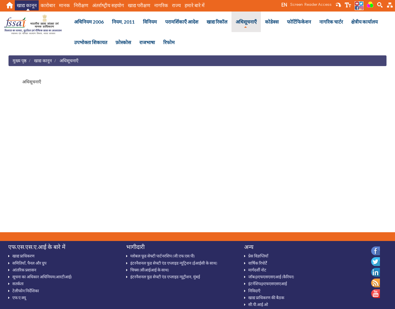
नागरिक (161, 5)
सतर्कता (18, 283)
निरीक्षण (81, 5)
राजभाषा (147, 42)
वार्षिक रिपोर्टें (257, 263)
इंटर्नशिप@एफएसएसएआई (267, 283)
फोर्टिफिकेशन (299, 22)
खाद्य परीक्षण (139, 5)
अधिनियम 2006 (89, 22)
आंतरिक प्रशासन (24, 270)
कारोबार (48, 5)
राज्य (176, 5)
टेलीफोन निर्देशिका (25, 290)
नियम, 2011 (123, 22)
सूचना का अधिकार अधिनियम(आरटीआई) (42, 276)
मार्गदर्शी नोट (257, 270)
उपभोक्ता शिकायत (90, 42)
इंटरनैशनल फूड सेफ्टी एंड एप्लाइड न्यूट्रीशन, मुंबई (165, 276)
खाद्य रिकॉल (217, 22)
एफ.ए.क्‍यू (19, 297)
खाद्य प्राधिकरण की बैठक (266, 297)
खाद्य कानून (27, 5)
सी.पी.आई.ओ (258, 304)
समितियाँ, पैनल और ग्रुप (29, 263)
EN (284, 4)
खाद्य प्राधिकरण (23, 256)
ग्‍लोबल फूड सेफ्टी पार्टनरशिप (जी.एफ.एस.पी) (162, 256)
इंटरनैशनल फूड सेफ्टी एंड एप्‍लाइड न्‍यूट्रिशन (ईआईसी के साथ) (173, 263)
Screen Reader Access (311, 4)
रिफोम (169, 42)
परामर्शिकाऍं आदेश (181, 22)
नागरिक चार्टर (331, 22)
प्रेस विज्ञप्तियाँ (258, 256)
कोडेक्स (272, 22)
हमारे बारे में (195, 5)
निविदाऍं (254, 290)
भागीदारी (135, 247)
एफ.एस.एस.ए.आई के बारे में (36, 247)
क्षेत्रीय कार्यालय (364, 22)
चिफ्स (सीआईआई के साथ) (149, 270)
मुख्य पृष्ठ (19, 60)
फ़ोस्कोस (123, 42)
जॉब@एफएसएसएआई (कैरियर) (271, 276)
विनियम (150, 22)
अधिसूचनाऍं (246, 22)
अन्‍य (248, 247)
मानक (64, 5)
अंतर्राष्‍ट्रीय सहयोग (108, 5)
